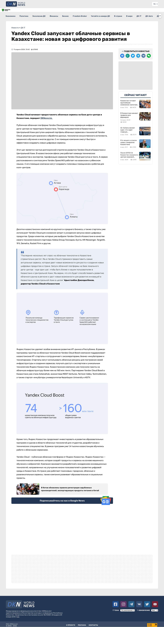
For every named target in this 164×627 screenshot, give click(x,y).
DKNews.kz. (47, 116)
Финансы (60, 16)
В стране (133, 16)
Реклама (82, 624)
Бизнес (73, 16)
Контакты (93, 624)
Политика (26, 16)
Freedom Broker (90, 16)
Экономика (10, 16)
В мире (146, 16)
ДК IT (157, 16)
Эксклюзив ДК (43, 16)
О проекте (70, 624)
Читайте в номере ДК (112, 16)
